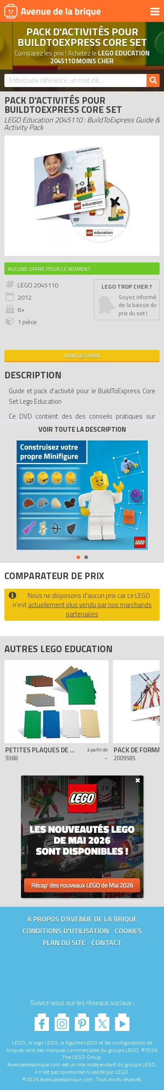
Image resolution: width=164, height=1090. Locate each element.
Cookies (128, 931)
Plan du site (64, 942)
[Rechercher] (153, 80)
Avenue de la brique (52, 11)
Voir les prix (82, 355)
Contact (106, 942)
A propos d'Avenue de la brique (82, 919)
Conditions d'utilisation (65, 931)
